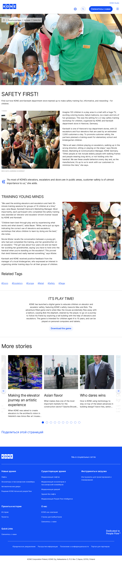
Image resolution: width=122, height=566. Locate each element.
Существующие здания (53, 471)
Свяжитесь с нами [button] (101, 9)
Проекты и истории (14, 20)
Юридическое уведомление (24, 546)
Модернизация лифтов (50, 477)
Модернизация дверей (50, 489)
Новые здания (8, 471)
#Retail (41, 283)
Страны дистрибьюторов (51, 517)
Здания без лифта (48, 494)
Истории (27, 20)
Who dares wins (93, 395)
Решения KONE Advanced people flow (16, 491)
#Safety (51, 283)
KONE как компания (49, 512)
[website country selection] (75, 9)
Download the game (61, 328)
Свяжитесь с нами (48, 522)
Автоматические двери (10, 486)
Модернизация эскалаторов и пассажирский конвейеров (53, 483)
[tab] (43, 425)
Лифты (4, 477)
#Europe (30, 283)
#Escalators (17, 283)
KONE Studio (114, 3)
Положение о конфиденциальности (74, 546)
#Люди (62, 283)
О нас (44, 506)
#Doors (4, 283)
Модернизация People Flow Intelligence (57, 499)
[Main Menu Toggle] (117, 8)
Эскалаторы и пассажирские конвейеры (18, 482)
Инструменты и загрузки (94, 471)
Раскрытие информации (48, 546)
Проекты (5, 517)
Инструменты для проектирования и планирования (96, 478)
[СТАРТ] (4, 20)
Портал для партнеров (100, 546)
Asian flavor (53, 395)
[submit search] (83, 9)
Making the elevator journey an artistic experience (24, 400)
